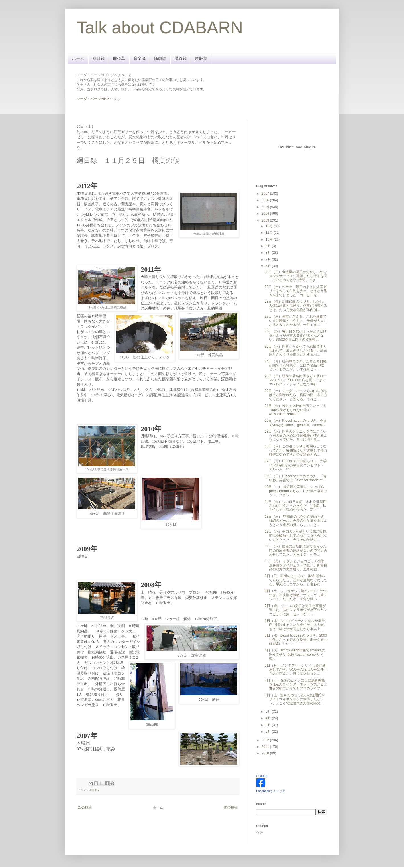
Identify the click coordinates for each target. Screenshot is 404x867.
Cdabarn (262, 775)
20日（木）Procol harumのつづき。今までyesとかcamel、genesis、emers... (296, 423)
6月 (269, 266)
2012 (266, 740)
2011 (266, 747)
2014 (266, 214)
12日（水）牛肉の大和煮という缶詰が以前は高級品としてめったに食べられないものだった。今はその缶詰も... (296, 535)
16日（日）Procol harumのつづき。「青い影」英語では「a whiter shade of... (296, 478)
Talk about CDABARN (160, 27)
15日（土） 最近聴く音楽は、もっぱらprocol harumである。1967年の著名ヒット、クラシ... (296, 491)
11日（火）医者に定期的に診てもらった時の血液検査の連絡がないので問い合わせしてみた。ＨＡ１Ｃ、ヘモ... (296, 550)
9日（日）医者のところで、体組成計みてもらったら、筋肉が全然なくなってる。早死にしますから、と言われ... (296, 580)
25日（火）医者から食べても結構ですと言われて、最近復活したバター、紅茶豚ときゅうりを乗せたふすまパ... (296, 350)
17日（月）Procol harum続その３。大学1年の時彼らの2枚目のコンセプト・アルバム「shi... (296, 465)
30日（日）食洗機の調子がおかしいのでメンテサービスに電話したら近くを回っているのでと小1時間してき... (296, 276)
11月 (270, 233)
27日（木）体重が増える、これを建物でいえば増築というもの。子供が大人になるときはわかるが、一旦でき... (296, 320)
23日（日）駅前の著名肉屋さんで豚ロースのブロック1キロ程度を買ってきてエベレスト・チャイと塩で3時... (296, 380)
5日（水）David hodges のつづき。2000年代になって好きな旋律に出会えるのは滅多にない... (296, 640)
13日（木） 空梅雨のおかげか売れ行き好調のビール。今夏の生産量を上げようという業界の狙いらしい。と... (296, 521)
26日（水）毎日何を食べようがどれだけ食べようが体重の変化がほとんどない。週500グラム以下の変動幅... (296, 335)
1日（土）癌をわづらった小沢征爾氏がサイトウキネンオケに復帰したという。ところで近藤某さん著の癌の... (295, 699)
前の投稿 (231, 807)
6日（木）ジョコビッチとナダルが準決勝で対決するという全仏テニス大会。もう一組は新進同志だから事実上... (296, 625)
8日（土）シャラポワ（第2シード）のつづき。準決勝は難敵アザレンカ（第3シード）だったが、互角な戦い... (296, 595)
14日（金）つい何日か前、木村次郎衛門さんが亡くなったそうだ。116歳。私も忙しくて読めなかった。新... (296, 506)
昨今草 (119, 58)
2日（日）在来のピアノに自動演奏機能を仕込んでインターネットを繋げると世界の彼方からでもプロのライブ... (296, 684)
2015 (266, 207)
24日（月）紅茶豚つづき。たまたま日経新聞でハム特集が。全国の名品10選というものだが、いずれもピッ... (296, 365)
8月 (269, 253)
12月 (270, 226)
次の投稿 (85, 807)
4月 (269, 718)
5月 (269, 712)
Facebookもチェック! (271, 791)
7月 (269, 259)
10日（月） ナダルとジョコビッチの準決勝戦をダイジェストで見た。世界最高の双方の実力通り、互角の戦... (296, 565)
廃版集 (201, 58)
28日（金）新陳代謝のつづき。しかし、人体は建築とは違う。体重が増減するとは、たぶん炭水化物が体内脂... (296, 306)
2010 (266, 753)
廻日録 (99, 58)
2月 (269, 732)
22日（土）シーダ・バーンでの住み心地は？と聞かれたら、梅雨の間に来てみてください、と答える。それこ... (296, 395)
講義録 (181, 58)
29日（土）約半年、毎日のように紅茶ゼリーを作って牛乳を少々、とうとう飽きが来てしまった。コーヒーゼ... (296, 291)
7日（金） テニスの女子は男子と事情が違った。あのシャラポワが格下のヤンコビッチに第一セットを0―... (296, 610)
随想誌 (160, 58)
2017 (266, 194)
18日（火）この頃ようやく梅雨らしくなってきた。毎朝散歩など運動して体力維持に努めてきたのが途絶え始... (296, 450)
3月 (269, 725)
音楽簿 (140, 58)
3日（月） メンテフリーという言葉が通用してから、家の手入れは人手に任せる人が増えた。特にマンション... (296, 669)
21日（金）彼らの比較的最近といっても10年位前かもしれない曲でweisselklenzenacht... (296, 410)
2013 (266, 220)
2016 (266, 200)
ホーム (78, 58)
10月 (270, 239)
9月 (269, 246)
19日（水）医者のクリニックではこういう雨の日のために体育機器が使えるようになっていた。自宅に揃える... (296, 435)
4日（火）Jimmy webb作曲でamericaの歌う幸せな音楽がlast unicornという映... (295, 654)
